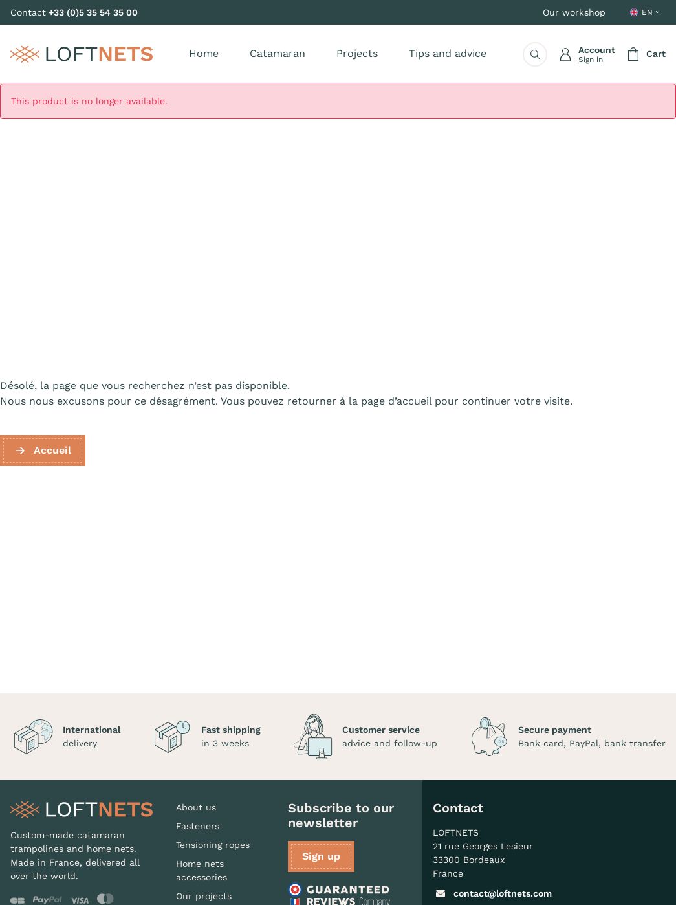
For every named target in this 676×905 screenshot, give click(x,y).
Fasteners (197, 826)
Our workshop (574, 12)
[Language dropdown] (646, 12)
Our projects (204, 896)
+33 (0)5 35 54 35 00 (93, 12)
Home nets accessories (201, 870)
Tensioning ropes (213, 845)
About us (196, 807)
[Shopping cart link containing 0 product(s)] (646, 54)
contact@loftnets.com (492, 893)
